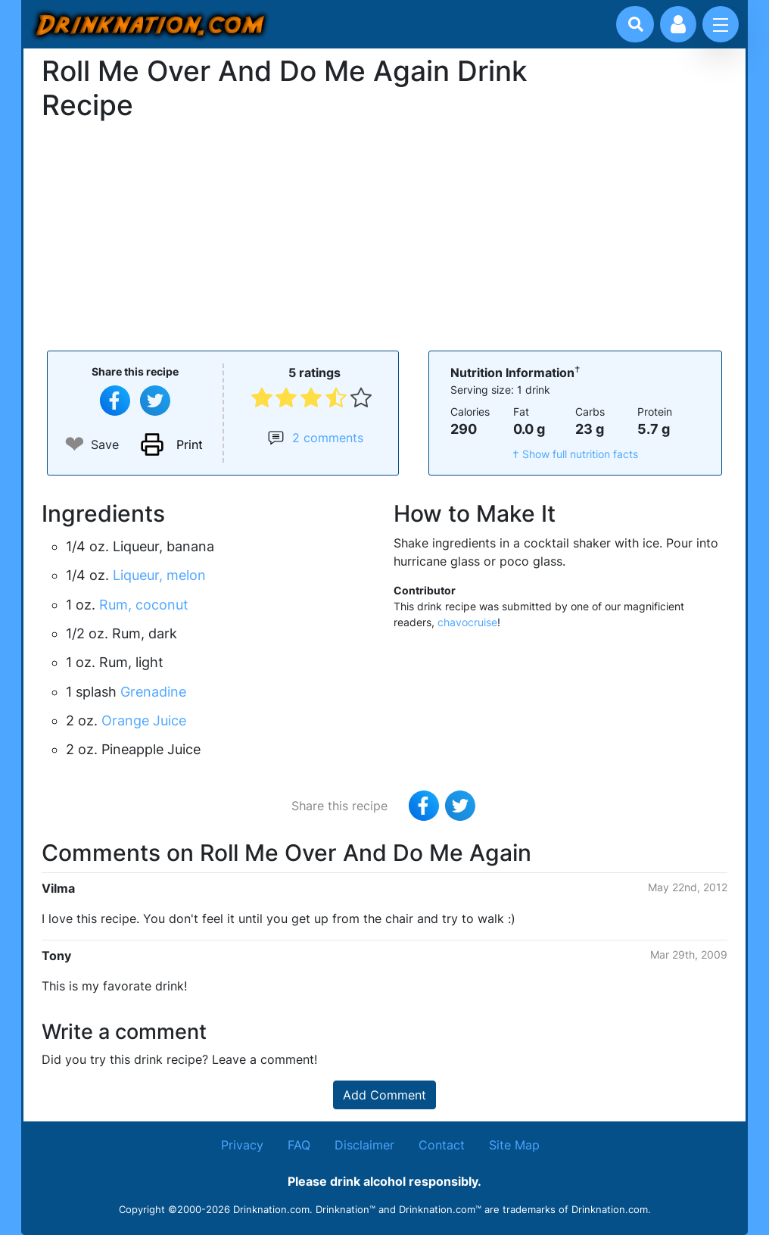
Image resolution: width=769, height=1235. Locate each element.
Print (189, 444)
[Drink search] (636, 24)
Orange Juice (143, 720)
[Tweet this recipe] (155, 400)
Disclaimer (364, 1144)
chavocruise (467, 622)
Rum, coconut (143, 605)
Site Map (514, 1144)
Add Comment (384, 1094)
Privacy (242, 1144)
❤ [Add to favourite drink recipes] (74, 444)
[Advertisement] (384, 234)
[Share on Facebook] (115, 400)
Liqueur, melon (159, 575)
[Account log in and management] (678, 24)
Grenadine (153, 692)
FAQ (299, 1144)
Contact (442, 1144)
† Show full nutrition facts (575, 454)
